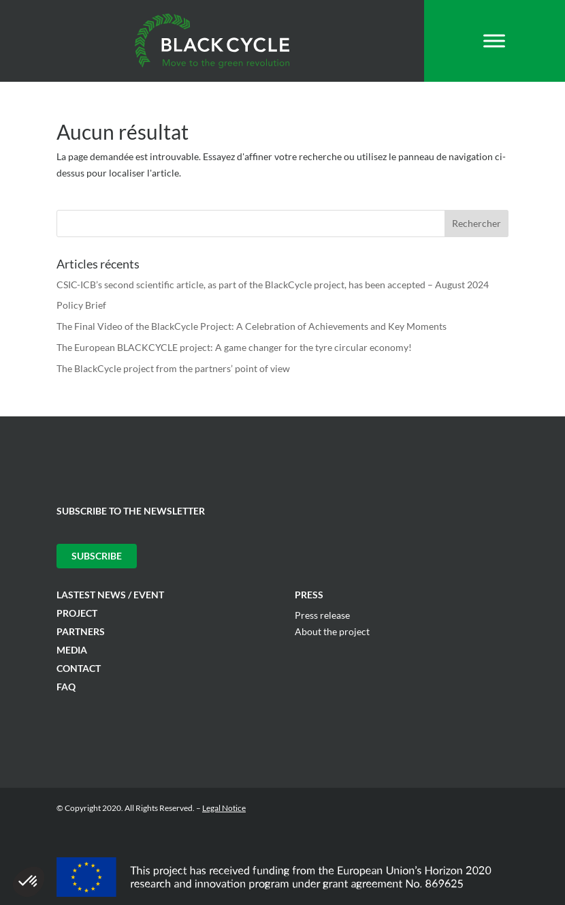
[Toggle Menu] (494, 40)
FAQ (66, 686)
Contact (78, 668)
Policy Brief (81, 305)
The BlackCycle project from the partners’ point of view (173, 368)
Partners (80, 631)
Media (71, 650)
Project (76, 613)
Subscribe (96, 556)
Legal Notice (224, 808)
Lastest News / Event (110, 594)
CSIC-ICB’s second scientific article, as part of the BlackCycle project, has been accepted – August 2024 (272, 284)
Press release (322, 615)
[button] (28, 881)
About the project (332, 631)
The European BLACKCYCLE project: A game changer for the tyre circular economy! (234, 347)
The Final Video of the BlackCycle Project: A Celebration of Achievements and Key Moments (251, 326)
